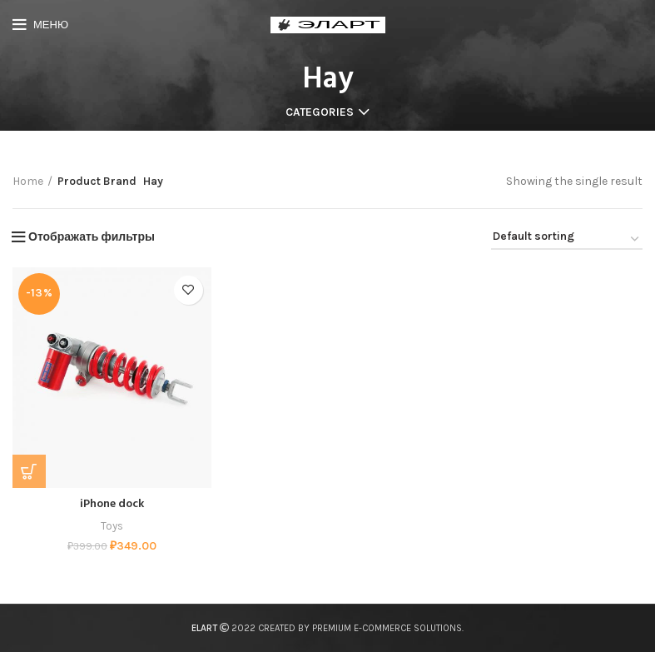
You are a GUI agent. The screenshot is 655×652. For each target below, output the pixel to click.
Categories (319, 112)
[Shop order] (567, 240)
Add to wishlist (188, 290)
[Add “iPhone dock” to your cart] (29, 471)
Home (27, 181)
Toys (112, 526)
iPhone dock (112, 504)
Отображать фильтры (91, 237)
